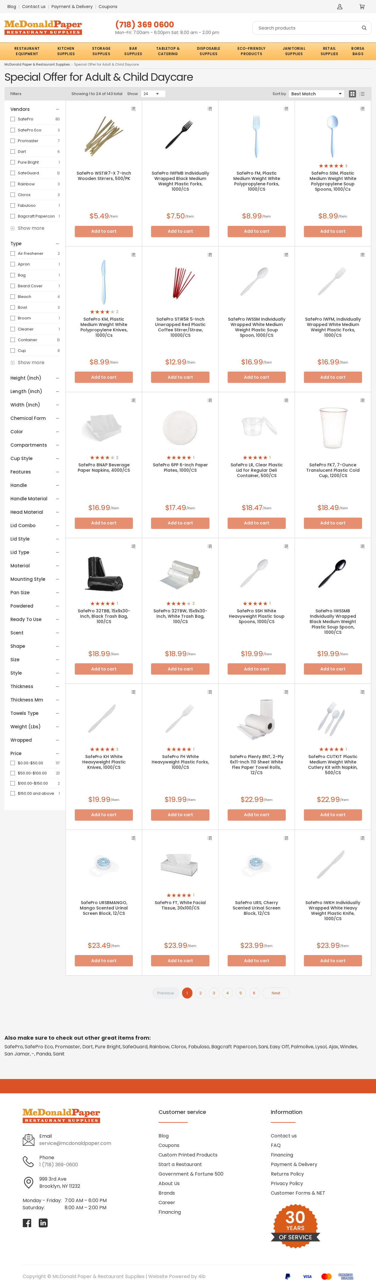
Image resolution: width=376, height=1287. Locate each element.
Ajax (333, 1046)
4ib (202, 1276)
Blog (11, 7)
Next (276, 993)
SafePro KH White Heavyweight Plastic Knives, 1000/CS (104, 762)
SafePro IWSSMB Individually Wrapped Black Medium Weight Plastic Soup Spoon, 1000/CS (333, 621)
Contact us (34, 7)
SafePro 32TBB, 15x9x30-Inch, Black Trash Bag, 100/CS (104, 616)
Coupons (108, 7)
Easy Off (279, 1046)
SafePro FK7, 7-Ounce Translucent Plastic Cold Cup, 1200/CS (333, 470)
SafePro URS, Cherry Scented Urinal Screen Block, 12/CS (256, 908)
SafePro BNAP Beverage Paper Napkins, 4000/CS (104, 467)
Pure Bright (28, 162)
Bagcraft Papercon (36, 216)
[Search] (312, 28)
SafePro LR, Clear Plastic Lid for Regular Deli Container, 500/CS (257, 470)
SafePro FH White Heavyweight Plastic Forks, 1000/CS (180, 762)
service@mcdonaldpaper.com (75, 1143)
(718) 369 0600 (144, 24)
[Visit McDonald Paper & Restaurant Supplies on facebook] (27, 1222)
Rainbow (26, 184)
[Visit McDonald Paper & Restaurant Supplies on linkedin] (43, 1222)
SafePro (25, 119)
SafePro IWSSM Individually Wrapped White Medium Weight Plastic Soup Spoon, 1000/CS (256, 327)
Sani (263, 1046)
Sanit (59, 1053)
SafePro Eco (29, 130)
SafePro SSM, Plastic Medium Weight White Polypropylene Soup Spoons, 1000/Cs (333, 181)
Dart (22, 151)
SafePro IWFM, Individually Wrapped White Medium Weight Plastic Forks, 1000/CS (333, 327)
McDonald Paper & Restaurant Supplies (37, 65)
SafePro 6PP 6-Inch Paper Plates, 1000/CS (180, 467)
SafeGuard (28, 173)
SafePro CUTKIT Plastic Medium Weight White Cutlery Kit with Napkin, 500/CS (333, 764)
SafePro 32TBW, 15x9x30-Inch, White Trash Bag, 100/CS (180, 616)
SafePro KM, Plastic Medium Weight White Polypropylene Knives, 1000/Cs (104, 327)
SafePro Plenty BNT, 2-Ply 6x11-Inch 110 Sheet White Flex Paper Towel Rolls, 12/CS (257, 764)
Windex (348, 1046)
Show (132, 93)
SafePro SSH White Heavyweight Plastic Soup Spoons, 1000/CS (257, 616)
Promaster (28, 140)
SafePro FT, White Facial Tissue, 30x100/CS (180, 905)
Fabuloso (27, 205)
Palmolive (302, 1046)
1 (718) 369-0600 (58, 1164)
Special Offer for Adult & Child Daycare (106, 65)
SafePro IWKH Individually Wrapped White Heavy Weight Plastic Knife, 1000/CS (332, 910)
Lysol (321, 1046)
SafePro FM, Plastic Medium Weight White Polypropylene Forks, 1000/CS (256, 181)
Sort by (279, 93)
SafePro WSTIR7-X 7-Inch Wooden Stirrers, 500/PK (104, 175)
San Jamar (17, 1053)
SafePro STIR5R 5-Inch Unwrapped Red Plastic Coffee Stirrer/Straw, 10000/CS (180, 327)
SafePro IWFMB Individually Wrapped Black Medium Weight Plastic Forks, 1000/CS (180, 181)
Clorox (24, 194)
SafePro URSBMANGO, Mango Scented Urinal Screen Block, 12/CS (104, 908)
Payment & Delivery (72, 7)
